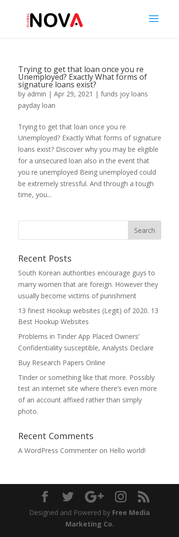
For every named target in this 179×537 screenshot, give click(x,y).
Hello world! (127, 450)
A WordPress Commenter (57, 450)
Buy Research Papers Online (61, 362)
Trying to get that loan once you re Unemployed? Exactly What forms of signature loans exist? (82, 77)
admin (36, 93)
